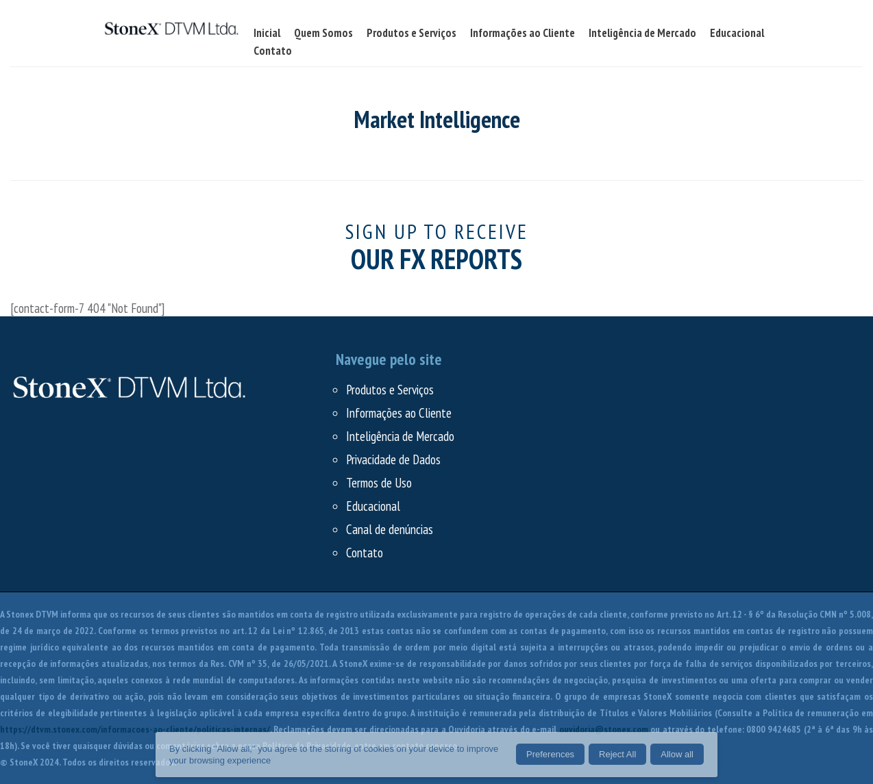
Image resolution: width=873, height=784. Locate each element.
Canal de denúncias (389, 529)
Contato (364, 552)
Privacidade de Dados (393, 459)
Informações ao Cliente (399, 413)
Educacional (373, 506)
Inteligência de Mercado (400, 436)
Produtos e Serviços (390, 389)
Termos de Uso (379, 483)
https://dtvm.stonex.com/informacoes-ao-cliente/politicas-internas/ (135, 729)
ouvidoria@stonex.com (603, 729)
